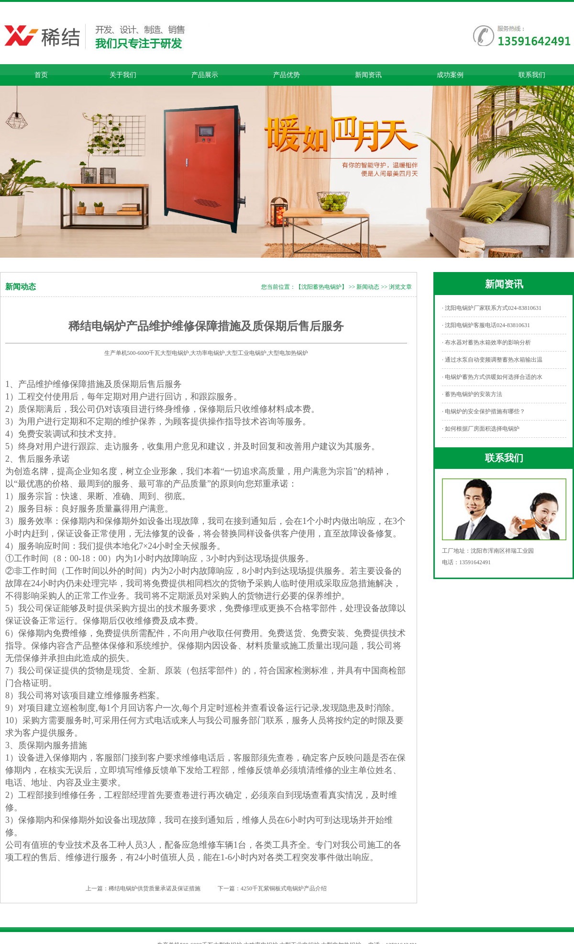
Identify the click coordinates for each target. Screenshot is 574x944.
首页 (41, 75)
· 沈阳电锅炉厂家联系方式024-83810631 (491, 308)
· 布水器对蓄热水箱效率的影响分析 (486, 342)
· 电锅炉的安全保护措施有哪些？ (483, 411)
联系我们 (532, 75)
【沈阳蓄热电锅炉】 (321, 287)
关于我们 (123, 75)
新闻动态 (367, 287)
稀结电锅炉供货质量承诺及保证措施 (154, 888)
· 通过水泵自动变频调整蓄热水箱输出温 (492, 359)
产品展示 (204, 75)
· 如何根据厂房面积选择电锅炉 (480, 428)
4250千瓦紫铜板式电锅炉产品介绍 (284, 888)
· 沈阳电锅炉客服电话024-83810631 (486, 325)
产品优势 (286, 75)
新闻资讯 (368, 75)
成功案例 (450, 75)
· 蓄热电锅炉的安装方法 (472, 394)
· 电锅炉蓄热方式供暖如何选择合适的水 (492, 377)
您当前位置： (278, 287)
